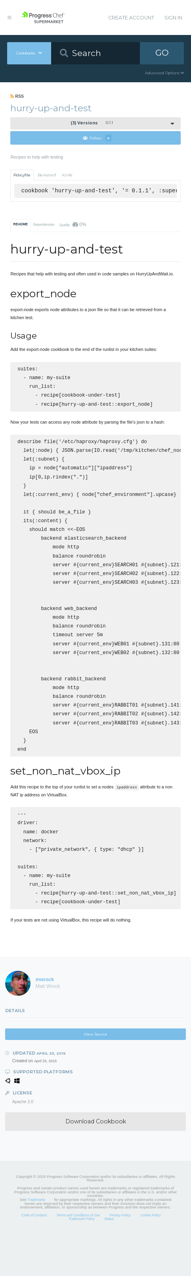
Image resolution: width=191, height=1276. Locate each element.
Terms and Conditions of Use (78, 1257)
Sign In (173, 18)
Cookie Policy (150, 1257)
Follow (97, 138)
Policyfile (22, 175)
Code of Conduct (34, 1257)
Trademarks (37, 1241)
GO (162, 53)
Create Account (131, 18)
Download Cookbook (95, 1162)
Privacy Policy (120, 1257)
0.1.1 (92, 123)
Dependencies (43, 225)
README (20, 224)
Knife (67, 175)
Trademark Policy (82, 1260)
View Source (95, 1075)
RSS (17, 96)
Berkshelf (47, 175)
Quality (72, 224)
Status (109, 1260)
